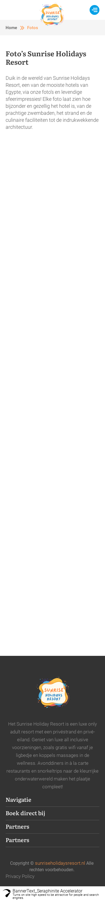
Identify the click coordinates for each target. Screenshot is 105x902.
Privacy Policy (20, 876)
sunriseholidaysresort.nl (60, 863)
